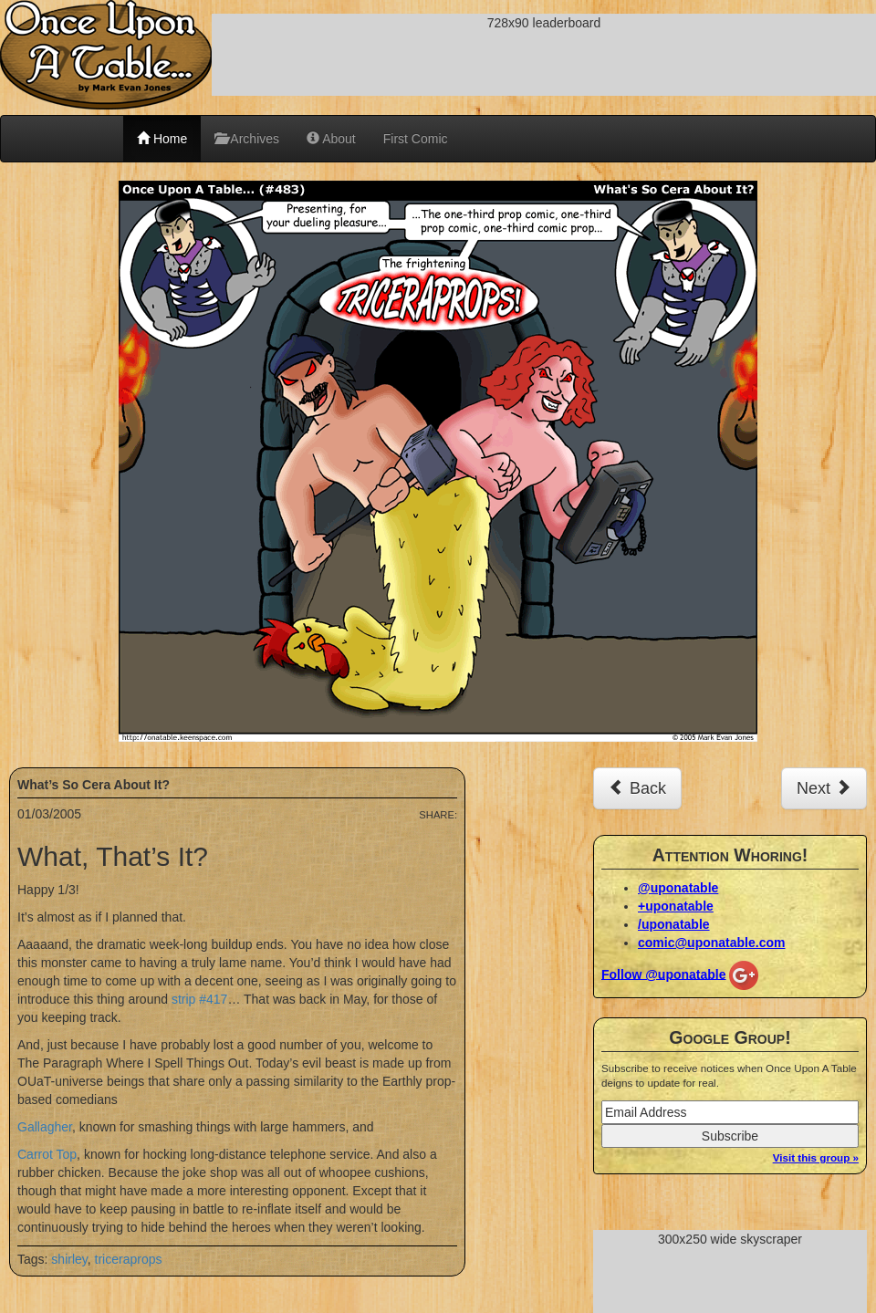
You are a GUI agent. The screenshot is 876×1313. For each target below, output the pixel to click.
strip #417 (199, 999)
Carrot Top (47, 1154)
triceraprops (128, 1259)
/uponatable (674, 924)
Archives (246, 138)
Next (824, 787)
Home (162, 138)
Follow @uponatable (663, 973)
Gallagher (44, 1127)
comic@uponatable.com (711, 942)
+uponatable (676, 906)
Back (637, 787)
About (331, 138)
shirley (69, 1259)
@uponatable (678, 888)
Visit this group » (816, 1157)
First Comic (415, 138)
